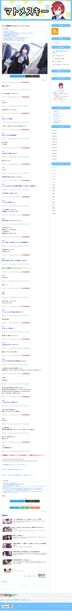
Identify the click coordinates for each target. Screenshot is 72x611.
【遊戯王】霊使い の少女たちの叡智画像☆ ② (11, 35)
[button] (32, 76)
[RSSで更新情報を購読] (27, 508)
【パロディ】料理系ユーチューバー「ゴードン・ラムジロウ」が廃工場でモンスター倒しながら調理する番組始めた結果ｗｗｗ (23, 491)
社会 (3, 495)
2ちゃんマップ (57, 113)
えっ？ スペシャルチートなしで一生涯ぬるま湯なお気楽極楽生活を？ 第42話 (16, 37)
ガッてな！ (56, 118)
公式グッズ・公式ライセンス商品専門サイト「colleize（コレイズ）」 (18, 475)
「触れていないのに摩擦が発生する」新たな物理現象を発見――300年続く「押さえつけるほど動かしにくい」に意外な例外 (23, 488)
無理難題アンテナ (58, 122)
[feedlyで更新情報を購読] (25, 508)
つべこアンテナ (57, 116)
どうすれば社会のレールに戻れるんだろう (60, 65)
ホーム (48, 605)
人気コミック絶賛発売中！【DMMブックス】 (12, 469)
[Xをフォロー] (22, 508)
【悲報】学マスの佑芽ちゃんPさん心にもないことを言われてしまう (14, 39)
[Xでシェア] (17, 76)
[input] (61, 42)
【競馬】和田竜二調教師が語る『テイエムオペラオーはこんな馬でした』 (15, 38)
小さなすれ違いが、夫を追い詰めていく (10, 482)
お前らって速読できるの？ (58, 55)
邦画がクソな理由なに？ (57, 61)
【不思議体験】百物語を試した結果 (9, 36)
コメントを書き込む (24, 585)
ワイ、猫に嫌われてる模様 (58, 58)
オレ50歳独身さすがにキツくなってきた (11, 464)
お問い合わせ (59, 605)
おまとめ (56, 114)
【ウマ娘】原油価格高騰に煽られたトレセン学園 (11, 34)
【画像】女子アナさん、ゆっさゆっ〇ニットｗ (11, 492)
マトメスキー (61, 90)
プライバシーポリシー (67, 605)
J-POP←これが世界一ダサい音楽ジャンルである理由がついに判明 (14, 40)
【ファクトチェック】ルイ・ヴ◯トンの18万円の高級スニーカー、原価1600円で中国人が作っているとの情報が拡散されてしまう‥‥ (24, 489)
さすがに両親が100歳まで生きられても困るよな (60, 52)
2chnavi (55, 111)
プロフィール (53, 605)
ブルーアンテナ (57, 120)
